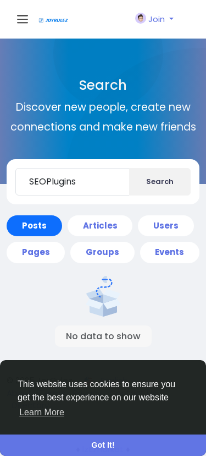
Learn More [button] (41, 412)
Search (160, 181)
